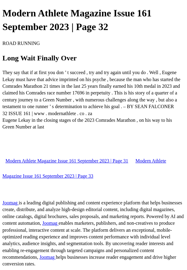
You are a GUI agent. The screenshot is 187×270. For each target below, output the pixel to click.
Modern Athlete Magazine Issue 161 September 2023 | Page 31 (66, 160)
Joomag (10, 202)
